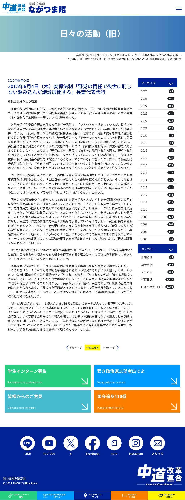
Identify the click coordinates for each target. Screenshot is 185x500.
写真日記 (157, 279)
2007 (157, 231)
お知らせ (157, 257)
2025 (157, 98)
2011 (157, 202)
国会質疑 (157, 264)
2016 (157, 165)
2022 (157, 121)
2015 (157, 172)
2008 (157, 224)
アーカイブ (148, 83)
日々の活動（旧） (157, 287)
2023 (157, 113)
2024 (157, 106)
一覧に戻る (92, 347)
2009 (157, 217)
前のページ (76, 347)
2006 (157, 239)
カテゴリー (148, 249)
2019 (157, 143)
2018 (157, 150)
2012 (157, 194)
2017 (157, 157)
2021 (157, 128)
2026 (157, 91)
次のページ (109, 347)
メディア (157, 272)
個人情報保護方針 (14, 478)
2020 (157, 135)
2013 (157, 187)
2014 (157, 180)
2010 (157, 209)
